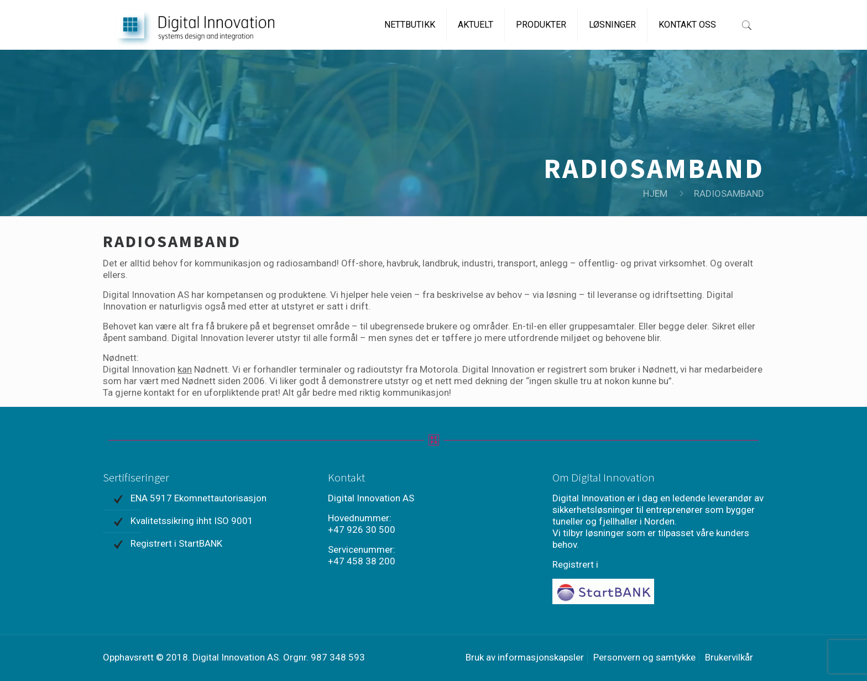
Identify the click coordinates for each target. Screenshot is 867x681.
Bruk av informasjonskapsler (525, 657)
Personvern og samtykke (644, 657)
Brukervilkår (729, 657)
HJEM (655, 193)
